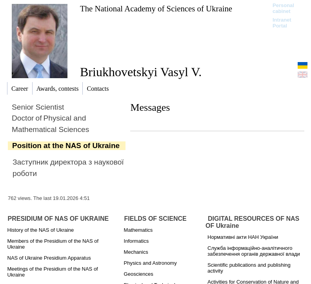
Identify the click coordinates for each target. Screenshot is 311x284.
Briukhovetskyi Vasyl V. (141, 72)
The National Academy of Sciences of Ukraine (156, 8)
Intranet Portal (282, 23)
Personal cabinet (283, 8)
